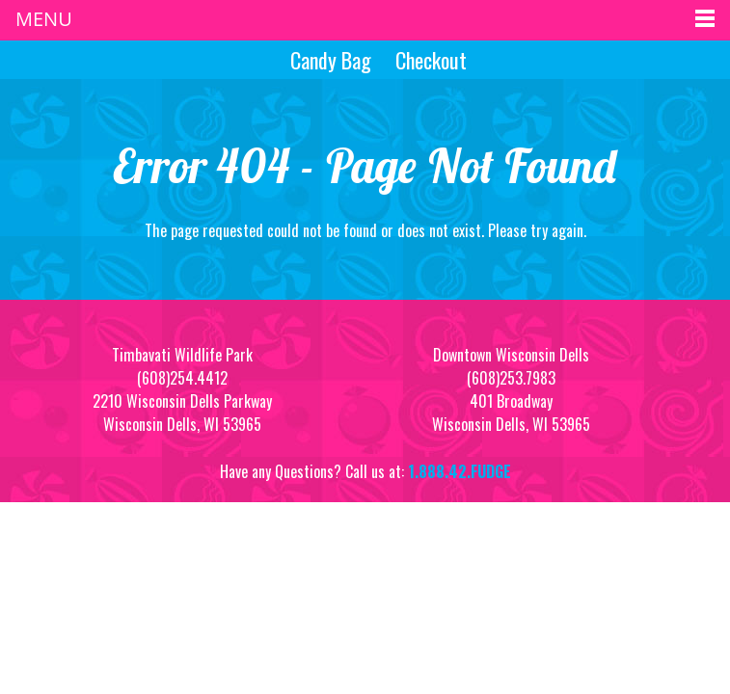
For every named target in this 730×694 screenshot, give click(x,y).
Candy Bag (328, 59)
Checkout (431, 59)
